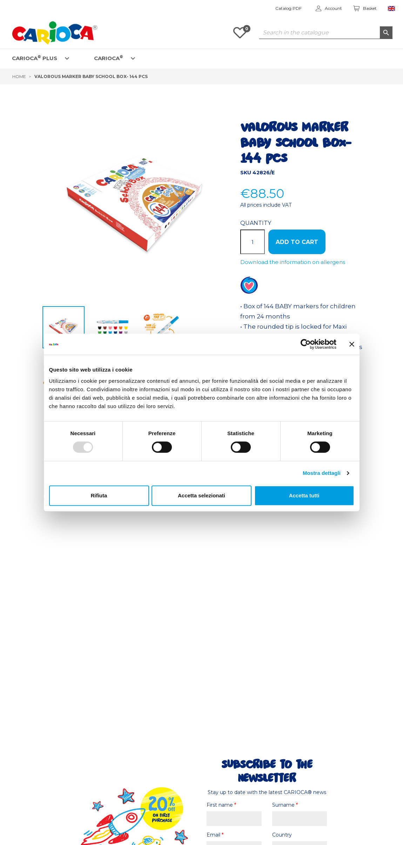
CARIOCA (108, 58)
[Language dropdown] (391, 8)
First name (221, 805)
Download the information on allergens (292, 262)
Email (215, 835)
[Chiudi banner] (351, 344)
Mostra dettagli (322, 473)
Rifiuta (99, 495)
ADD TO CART (297, 242)
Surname (285, 805)
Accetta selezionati (201, 495)
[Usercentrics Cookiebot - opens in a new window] (305, 344)
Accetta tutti (304, 495)
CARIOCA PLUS (34, 58)
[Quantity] (252, 242)
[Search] (325, 32)
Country (282, 835)
